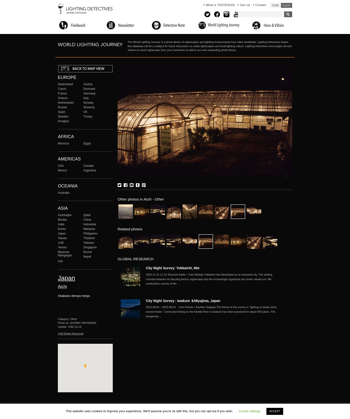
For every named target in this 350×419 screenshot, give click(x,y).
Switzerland (65, 84)
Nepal (87, 256)
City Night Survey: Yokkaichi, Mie (173, 268)
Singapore (90, 247)
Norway (88, 102)
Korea (62, 229)
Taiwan (62, 238)
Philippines (90, 233)
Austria (88, 84)
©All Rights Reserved (70, 333)
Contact (260, 5)
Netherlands (66, 102)
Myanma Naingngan (65, 253)
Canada (88, 166)
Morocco (63, 143)
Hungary (63, 121)
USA (61, 166)
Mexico (62, 170)
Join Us (245, 5)
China (87, 219)
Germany (89, 93)
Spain (61, 112)
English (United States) (286, 5)
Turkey (87, 116)
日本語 (275, 5)
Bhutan (62, 219)
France (62, 93)
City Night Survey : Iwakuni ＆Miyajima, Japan (183, 301)
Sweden (63, 116)
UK (85, 112)
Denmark (89, 89)
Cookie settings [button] (249, 411)
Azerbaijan (65, 215)
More (211, 279)
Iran (60, 261)
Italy (86, 98)
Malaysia (89, 229)
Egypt (87, 143)
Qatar (87, 215)
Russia (62, 107)
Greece (63, 98)
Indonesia (89, 224)
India (61, 224)
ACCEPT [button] (274, 411)
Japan (62, 233)
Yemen (62, 247)
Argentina (89, 170)
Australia (63, 192)
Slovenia (89, 107)
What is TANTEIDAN (220, 5)
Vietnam (88, 242)
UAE (61, 242)
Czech (62, 89)
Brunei (87, 252)
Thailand (89, 238)
